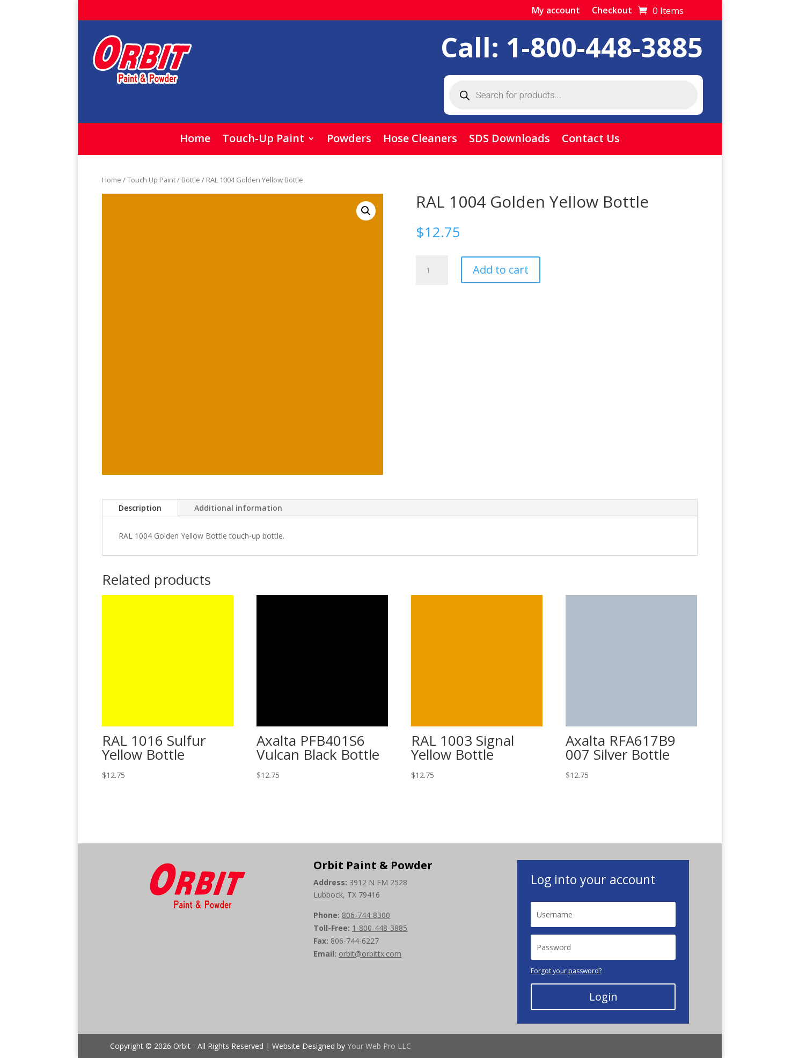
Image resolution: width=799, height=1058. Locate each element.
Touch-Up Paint (263, 140)
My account (556, 11)
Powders (349, 140)
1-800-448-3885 (604, 47)
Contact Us (591, 140)
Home (195, 140)
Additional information (238, 508)
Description (140, 508)
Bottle (190, 180)
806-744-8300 (366, 915)
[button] (366, 211)
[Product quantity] (432, 270)
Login (603, 996)
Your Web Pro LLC (379, 1046)
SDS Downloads (509, 140)
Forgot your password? (566, 970)
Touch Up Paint (151, 180)
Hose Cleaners (420, 140)
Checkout (612, 11)
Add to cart (501, 269)
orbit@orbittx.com (370, 954)
